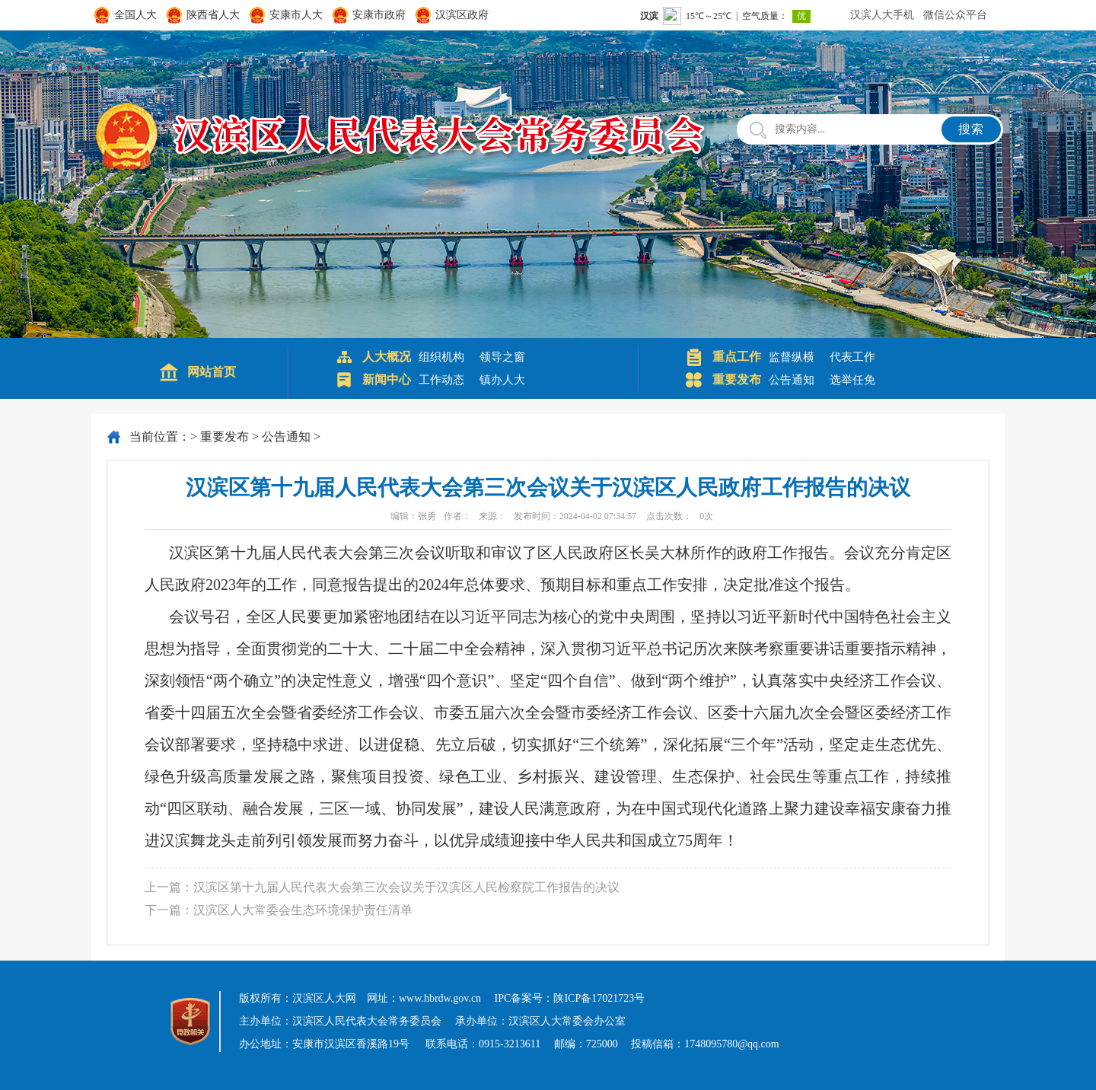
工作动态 (441, 380)
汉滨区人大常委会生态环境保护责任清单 (303, 910)
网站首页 (211, 371)
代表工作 (852, 357)
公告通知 (791, 380)
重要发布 (224, 436)
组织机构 (441, 357)
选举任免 (852, 380)
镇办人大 (502, 380)
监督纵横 (791, 357)
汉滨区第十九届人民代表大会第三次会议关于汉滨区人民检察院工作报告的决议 (406, 887)
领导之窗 (502, 357)
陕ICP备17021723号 (599, 998)
